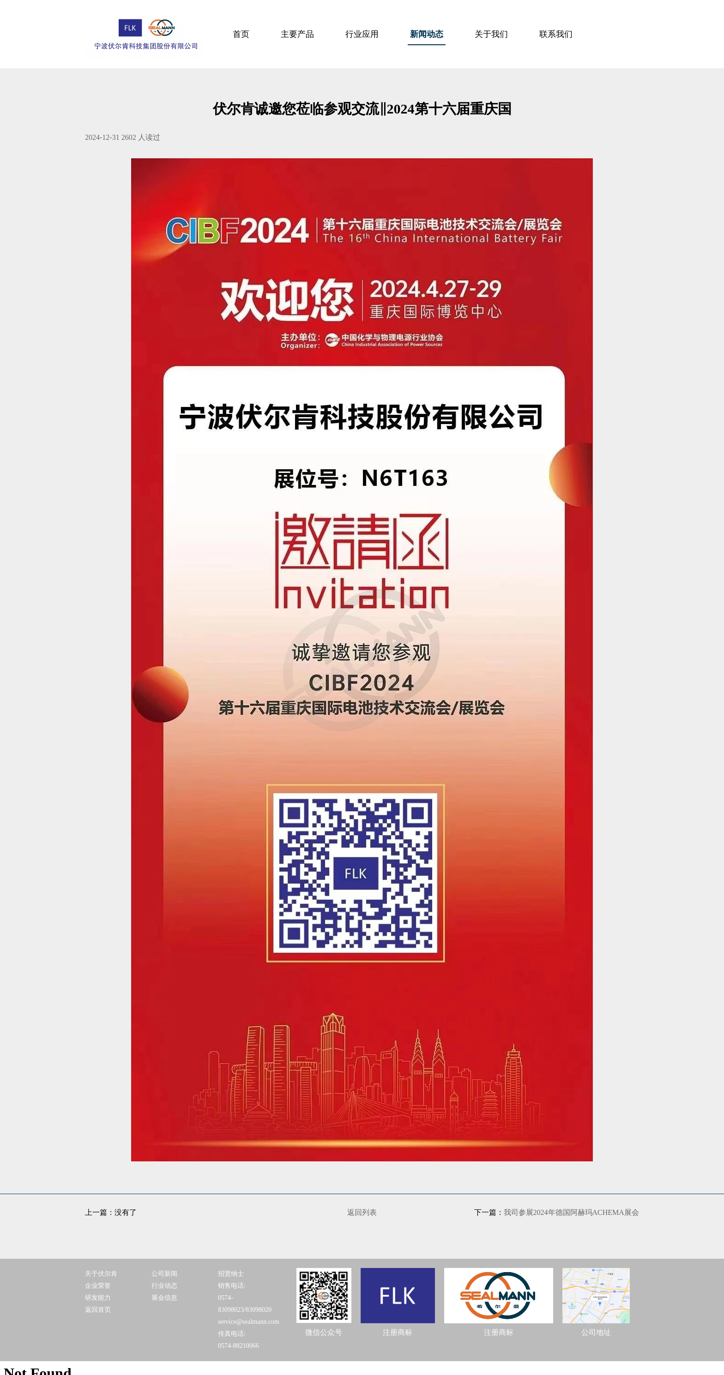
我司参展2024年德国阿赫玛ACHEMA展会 (571, 1212)
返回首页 (98, 1309)
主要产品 (297, 34)
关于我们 (491, 34)
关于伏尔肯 (101, 1273)
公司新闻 (164, 1273)
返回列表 (362, 1212)
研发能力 (98, 1297)
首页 (241, 34)
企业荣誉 (98, 1285)
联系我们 (556, 34)
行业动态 (164, 1285)
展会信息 (164, 1297)
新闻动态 (426, 34)
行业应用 (362, 34)
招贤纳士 (231, 1273)
